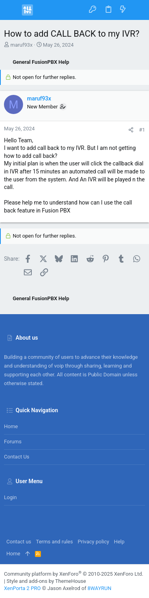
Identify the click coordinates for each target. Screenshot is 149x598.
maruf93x (21, 45)
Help (119, 542)
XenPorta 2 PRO (22, 588)
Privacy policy (93, 542)
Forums (12, 442)
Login (10, 497)
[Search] (137, 10)
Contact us (16, 457)
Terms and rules (54, 542)
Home (11, 426)
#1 (142, 130)
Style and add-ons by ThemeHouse (46, 581)
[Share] (131, 130)
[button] (12, 10)
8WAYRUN (99, 588)
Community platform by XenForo (73, 574)
